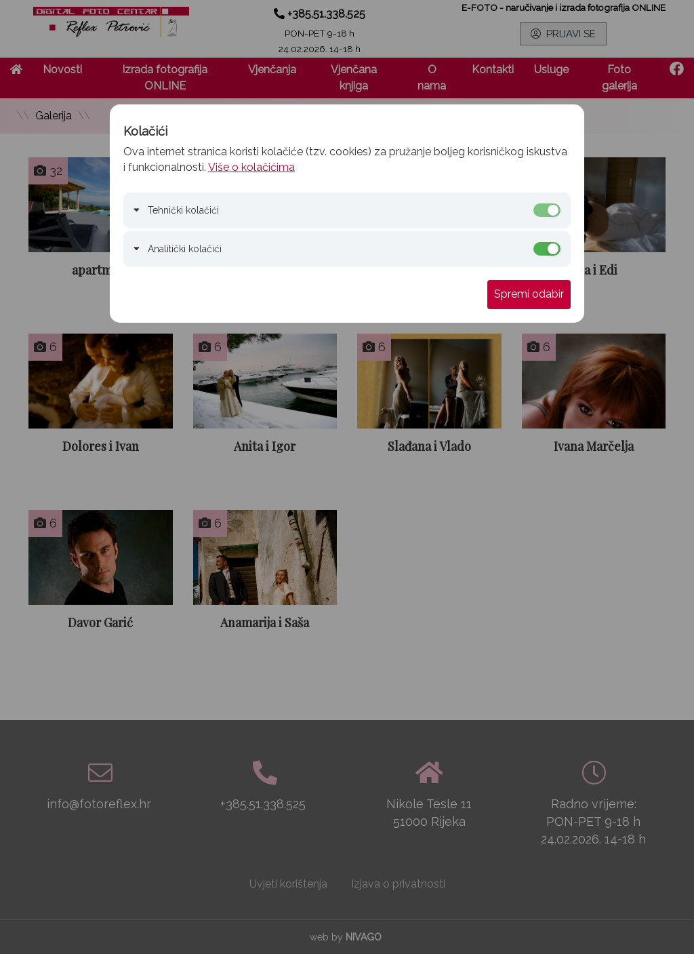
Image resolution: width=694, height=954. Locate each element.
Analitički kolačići (185, 248)
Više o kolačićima (251, 167)
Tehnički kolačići (183, 210)
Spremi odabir (529, 293)
